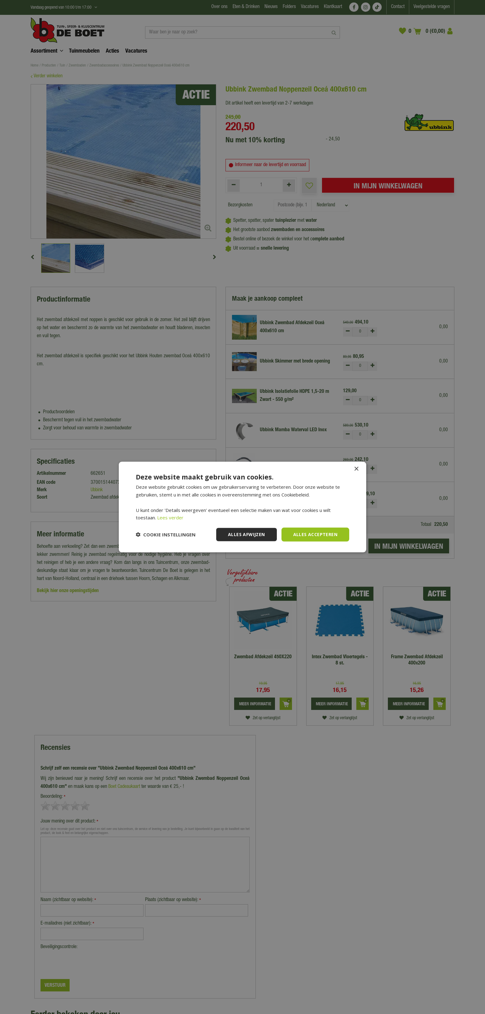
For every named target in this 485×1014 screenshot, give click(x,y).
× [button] (356, 469)
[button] (165, 534)
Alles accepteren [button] (315, 534)
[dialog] (242, 507)
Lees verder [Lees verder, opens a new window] (170, 517)
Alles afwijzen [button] (246, 534)
